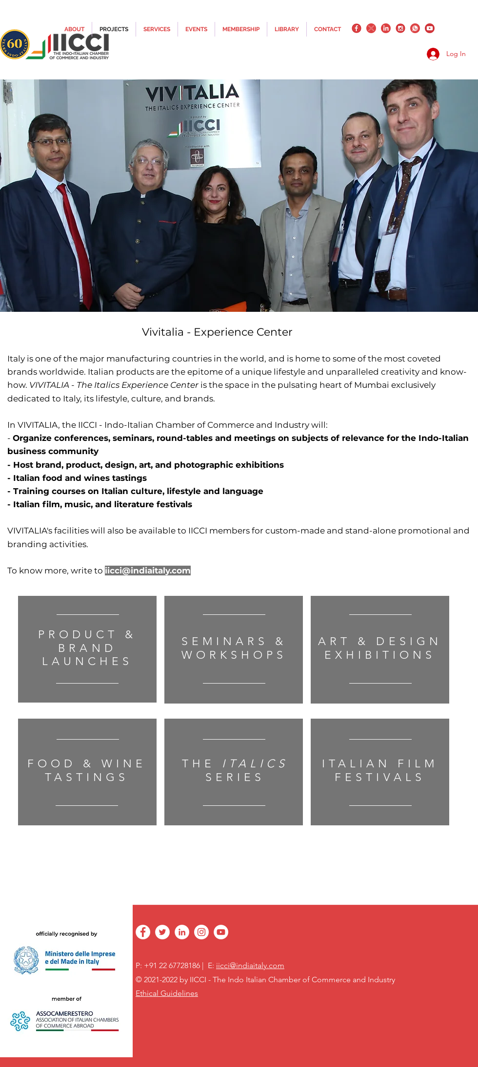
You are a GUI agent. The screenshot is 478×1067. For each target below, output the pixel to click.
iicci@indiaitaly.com (148, 570)
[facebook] (356, 28)
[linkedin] (386, 28)
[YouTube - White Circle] (221, 932)
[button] (239, 195)
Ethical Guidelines (167, 993)
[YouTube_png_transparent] (430, 28)
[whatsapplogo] (415, 28)
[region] (87, 649)
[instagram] (400, 28)
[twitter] (371, 28)
